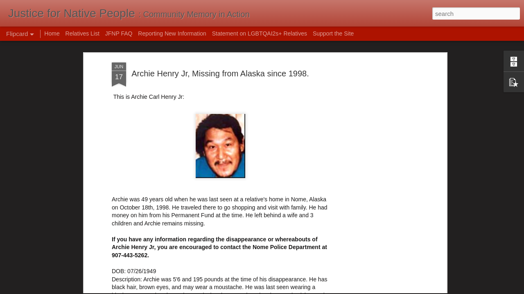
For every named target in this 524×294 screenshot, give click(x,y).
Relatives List (82, 33)
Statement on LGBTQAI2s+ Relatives (259, 33)
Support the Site (333, 33)
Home (51, 33)
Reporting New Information (172, 33)
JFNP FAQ (119, 33)
